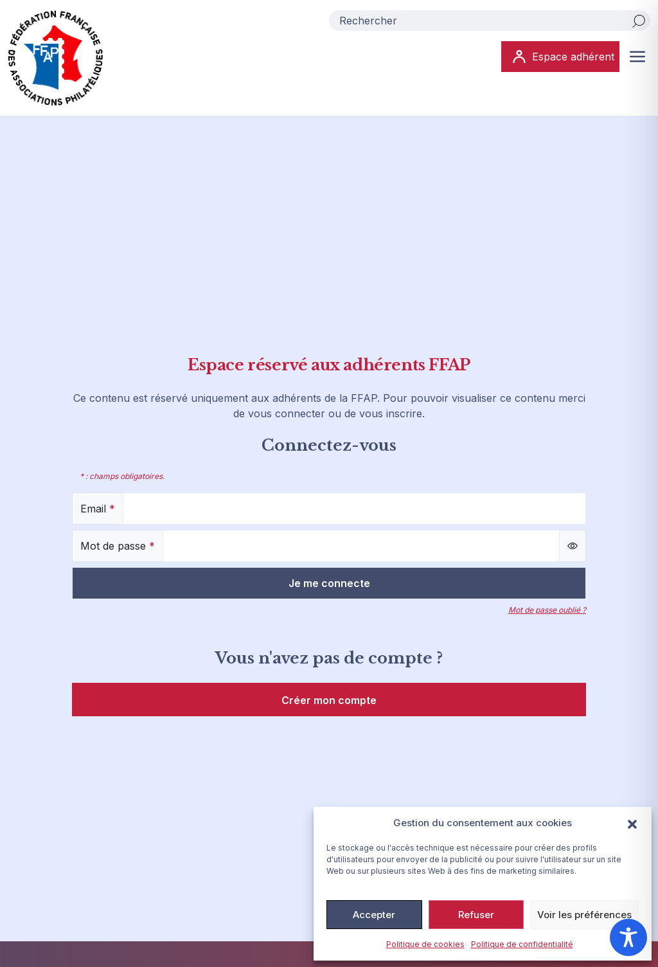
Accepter (374, 914)
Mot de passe (117, 546)
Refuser (476, 914)
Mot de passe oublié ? (547, 610)
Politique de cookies (425, 944)
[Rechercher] (638, 21)
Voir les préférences (584, 914)
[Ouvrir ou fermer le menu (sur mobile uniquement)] (637, 56)
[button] (632, 823)
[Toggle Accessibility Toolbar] (628, 937)
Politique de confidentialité (522, 944)
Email (97, 508)
